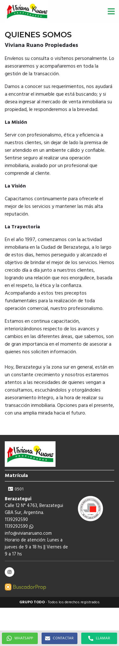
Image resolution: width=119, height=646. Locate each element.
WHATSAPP (20, 638)
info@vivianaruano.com (28, 533)
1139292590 (19, 526)
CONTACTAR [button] (59, 638)
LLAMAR (99, 638)
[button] (111, 11)
